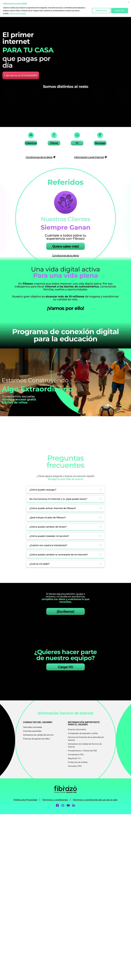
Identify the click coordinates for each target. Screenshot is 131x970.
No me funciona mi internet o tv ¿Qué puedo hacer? (58, 499)
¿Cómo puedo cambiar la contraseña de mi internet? (58, 554)
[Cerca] (128, 2)
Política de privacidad (17, 13)
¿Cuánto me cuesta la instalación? (48, 545)
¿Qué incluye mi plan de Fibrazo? (47, 517)
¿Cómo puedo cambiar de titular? (48, 527)
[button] (65, 489)
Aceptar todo (120, 11)
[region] (65, 8)
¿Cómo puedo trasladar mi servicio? (49, 536)
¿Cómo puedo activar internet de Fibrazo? (52, 508)
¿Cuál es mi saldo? (39, 564)
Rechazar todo (101, 11)
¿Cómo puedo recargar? (42, 489)
